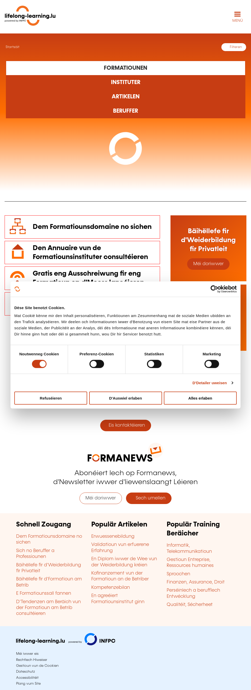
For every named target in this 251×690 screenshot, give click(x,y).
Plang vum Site (28, 683)
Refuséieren (51, 398)
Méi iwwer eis (27, 654)
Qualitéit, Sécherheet (190, 604)
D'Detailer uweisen (209, 382)
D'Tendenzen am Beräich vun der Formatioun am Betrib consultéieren (48, 608)
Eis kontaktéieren (125, 425)
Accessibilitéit (27, 678)
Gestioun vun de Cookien (37, 666)
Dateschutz (25, 671)
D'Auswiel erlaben (125, 398)
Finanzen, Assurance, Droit (196, 582)
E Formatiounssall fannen (43, 593)
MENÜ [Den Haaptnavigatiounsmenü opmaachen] (237, 20)
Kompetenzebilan (110, 587)
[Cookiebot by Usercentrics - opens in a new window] (214, 289)
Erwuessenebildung (112, 536)
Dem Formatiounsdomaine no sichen (92, 227)
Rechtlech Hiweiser (31, 660)
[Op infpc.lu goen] (65, 644)
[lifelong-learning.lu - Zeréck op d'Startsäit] (30, 16)
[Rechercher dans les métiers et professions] (125, 111)
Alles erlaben (200, 398)
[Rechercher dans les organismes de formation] (125, 82)
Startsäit (12, 47)
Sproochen (178, 574)
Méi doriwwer (208, 264)
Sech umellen (148, 498)
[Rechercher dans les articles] (125, 97)
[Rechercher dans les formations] (125, 68)
